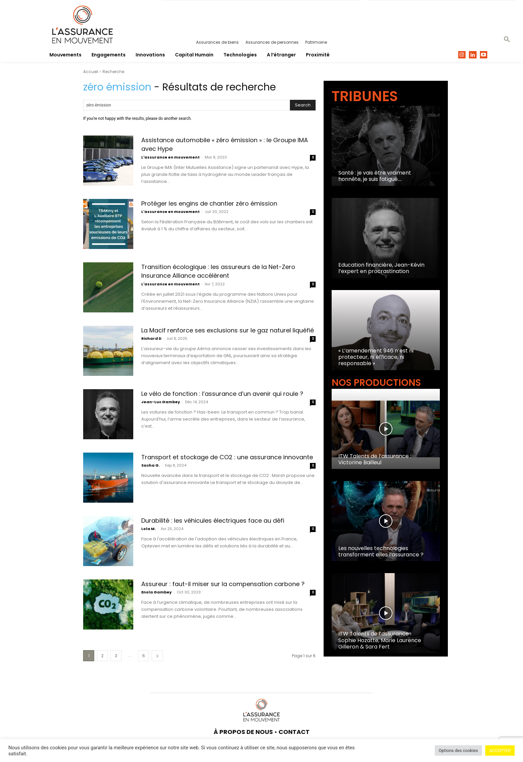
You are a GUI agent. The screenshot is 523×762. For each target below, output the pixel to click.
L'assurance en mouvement (170, 157)
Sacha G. (150, 474)
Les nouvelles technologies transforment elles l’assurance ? (380, 551)
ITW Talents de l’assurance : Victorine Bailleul (374, 459)
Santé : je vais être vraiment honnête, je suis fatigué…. (374, 176)
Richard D (151, 347)
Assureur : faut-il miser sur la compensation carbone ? (223, 587)
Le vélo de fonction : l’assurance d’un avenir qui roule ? (222, 397)
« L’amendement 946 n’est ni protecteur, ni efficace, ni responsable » (375, 357)
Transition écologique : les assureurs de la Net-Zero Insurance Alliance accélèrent (219, 270)
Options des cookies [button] (458, 750)
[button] (507, 40)
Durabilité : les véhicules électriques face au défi (223, 524)
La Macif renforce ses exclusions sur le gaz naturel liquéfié (219, 334)
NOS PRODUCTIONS (376, 382)
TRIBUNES (365, 96)
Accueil (90, 71)
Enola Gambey (156, 601)
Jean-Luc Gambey (160, 411)
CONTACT (294, 732)
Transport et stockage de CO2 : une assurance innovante (228, 461)
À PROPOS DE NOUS (243, 732)
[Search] (303, 105)
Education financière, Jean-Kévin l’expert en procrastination (381, 268)
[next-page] (157, 655)
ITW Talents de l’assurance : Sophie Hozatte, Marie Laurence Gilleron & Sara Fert (379, 640)
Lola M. (148, 537)
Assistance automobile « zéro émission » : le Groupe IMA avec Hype (222, 144)
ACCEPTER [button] (500, 750)
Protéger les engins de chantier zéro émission (226, 203)
